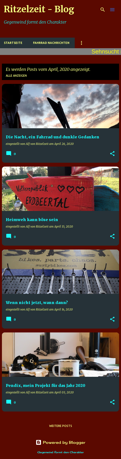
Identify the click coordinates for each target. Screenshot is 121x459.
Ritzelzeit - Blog (39, 9)
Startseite (13, 42)
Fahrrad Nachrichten (51, 42)
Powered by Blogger (60, 442)
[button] (112, 154)
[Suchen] (103, 9)
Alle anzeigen (16, 75)
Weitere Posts (60, 425)
